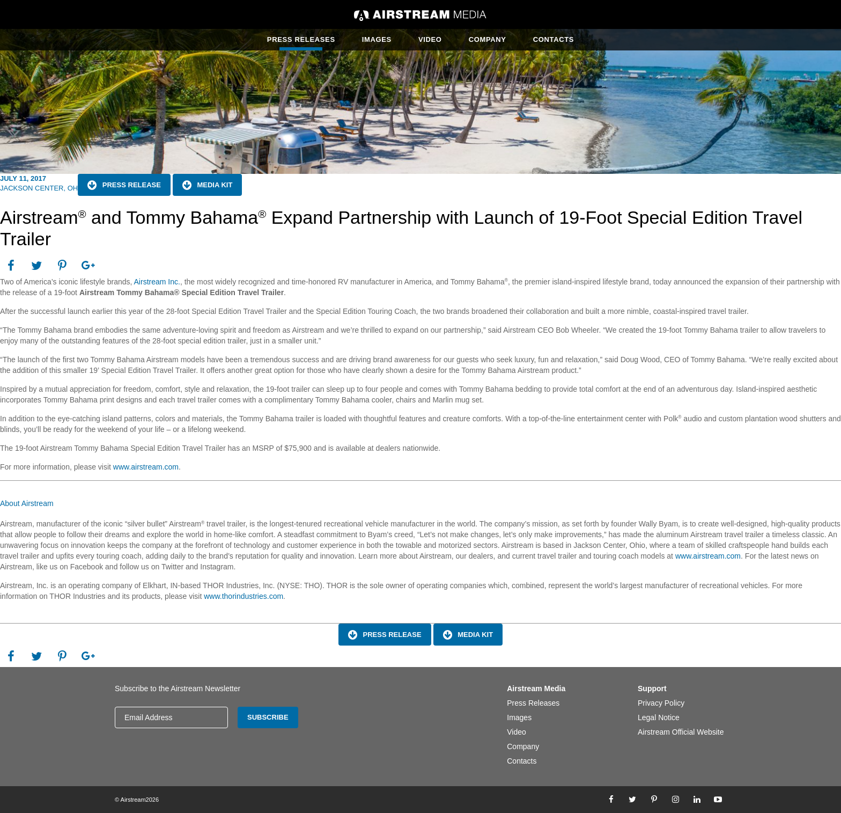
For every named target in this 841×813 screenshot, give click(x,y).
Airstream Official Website (681, 732)
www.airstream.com (146, 467)
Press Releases (301, 39)
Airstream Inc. (157, 281)
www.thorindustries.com (243, 596)
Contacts (553, 39)
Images (377, 39)
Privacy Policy (661, 703)
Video (430, 39)
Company (487, 39)
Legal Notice (659, 717)
